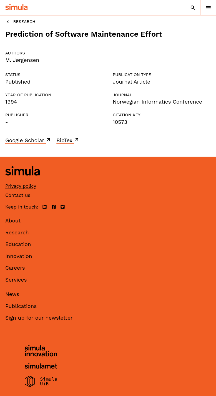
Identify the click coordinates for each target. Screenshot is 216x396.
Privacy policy (20, 186)
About (13, 220)
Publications (21, 306)
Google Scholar (28, 140)
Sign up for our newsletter (39, 318)
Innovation (18, 256)
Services (16, 280)
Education (18, 244)
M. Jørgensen (22, 60)
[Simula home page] (22, 180)
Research (20, 21)
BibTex (67, 140)
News (12, 294)
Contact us (17, 195)
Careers (15, 268)
